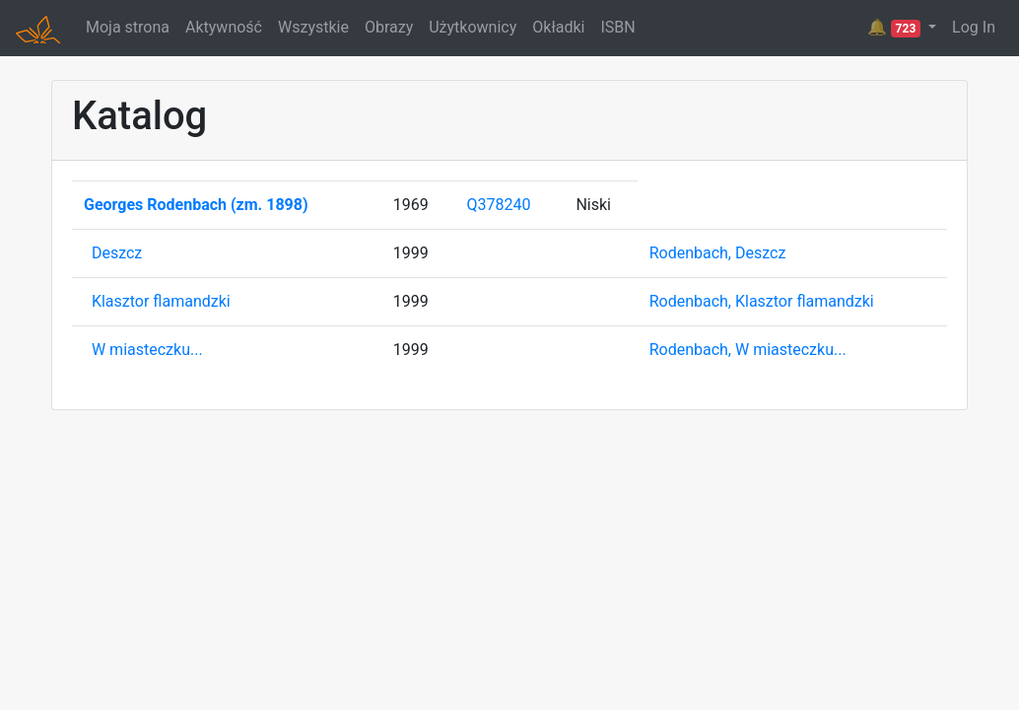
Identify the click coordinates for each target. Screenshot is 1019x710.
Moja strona (128, 27)
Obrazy (389, 27)
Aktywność (223, 27)
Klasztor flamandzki (161, 301)
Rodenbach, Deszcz (717, 253)
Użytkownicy (472, 27)
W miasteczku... (147, 349)
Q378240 (498, 204)
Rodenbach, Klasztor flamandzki (761, 301)
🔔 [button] (895, 27)
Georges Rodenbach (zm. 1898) (196, 204)
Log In (973, 27)
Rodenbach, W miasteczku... (748, 349)
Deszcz (117, 253)
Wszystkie (313, 27)
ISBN (617, 27)
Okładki (558, 27)
